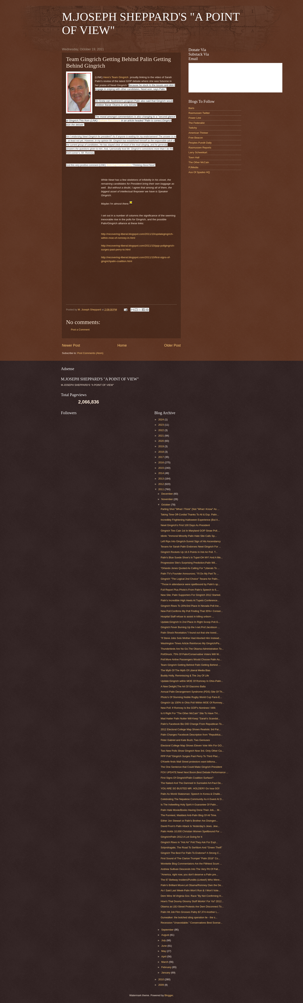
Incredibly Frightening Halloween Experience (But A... (190, 519)
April (164, 956)
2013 (161, 478)
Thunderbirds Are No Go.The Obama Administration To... (192, 648)
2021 (161, 435)
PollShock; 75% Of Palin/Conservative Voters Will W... (191, 654)
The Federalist (196, 122)
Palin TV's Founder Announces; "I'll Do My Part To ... (190, 573)
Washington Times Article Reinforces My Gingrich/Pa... (191, 643)
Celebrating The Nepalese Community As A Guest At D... (192, 799)
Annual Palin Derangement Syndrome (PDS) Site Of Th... (192, 691)
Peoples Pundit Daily (200, 142)
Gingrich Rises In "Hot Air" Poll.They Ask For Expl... (189, 842)
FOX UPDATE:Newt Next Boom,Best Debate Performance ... (194, 772)
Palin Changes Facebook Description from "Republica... (191, 734)
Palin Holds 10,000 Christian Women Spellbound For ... (191, 831)
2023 (161, 424)
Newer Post (71, 345)
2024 (161, 419)
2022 (161, 430)
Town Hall (193, 157)
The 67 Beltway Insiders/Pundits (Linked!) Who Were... (191, 879)
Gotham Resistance (109, 120)
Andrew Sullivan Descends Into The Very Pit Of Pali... (190, 869)
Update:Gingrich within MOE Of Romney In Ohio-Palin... (192, 681)
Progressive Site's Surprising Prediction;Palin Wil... (189, 562)
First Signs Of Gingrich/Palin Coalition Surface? (187, 777)
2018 (161, 451)
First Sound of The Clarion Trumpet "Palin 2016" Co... (190, 858)
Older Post (172, 345)
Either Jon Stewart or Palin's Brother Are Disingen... (189, 820)
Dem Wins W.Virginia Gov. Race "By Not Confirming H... (192, 895)
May (164, 951)
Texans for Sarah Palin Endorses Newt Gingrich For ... (191, 546)
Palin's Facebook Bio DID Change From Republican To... (192, 723)
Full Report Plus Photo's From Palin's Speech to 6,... (190, 589)
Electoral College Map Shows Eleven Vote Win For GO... (192, 745)
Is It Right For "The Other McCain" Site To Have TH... (190, 713)
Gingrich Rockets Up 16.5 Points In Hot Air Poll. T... (189, 552)
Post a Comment (80, 329)
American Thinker (198, 132)
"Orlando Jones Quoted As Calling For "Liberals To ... (190, 568)
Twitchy (192, 127)
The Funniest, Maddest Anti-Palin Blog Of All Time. (189, 815)
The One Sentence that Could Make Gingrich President (191, 766)
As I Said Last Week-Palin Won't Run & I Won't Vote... (190, 890)
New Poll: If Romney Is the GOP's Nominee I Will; (188, 707)
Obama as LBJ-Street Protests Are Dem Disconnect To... (192, 906)
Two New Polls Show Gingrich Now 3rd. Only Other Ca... (192, 750)
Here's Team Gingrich (115, 77)
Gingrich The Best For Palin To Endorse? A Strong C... (191, 852)
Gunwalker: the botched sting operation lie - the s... (189, 917)
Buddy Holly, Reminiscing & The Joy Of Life (185, 675)
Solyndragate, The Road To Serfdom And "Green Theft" (191, 847)
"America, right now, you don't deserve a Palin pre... (189, 874)
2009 (161, 984)
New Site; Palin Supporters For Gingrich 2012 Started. (191, 594)
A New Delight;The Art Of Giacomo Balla (183, 686)
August (165, 934)
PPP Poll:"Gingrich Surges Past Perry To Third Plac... (190, 756)
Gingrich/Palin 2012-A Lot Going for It (181, 836)
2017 (161, 457)
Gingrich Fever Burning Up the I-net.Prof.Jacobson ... (190, 627)
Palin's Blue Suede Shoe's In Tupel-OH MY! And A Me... (192, 557)
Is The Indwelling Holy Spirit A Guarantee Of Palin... (189, 804)
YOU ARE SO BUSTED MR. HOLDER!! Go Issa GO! (190, 788)
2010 (161, 979)
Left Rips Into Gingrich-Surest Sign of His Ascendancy (191, 541)
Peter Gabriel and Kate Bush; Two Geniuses (185, 740)
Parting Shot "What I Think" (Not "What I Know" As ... (190, 509)
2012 (161, 484)
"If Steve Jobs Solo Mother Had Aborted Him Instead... (191, 638)
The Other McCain (198, 162)
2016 (161, 462)
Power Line (194, 117)
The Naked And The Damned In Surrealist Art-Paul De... (192, 783)
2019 (161, 446)
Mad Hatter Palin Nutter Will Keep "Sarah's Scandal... (190, 718)
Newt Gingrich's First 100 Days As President (185, 525)
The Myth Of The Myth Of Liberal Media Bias (185, 670)
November (167, 499)
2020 (161, 440)
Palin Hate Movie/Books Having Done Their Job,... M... (191, 810)
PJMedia (193, 167)
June (164, 945)
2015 (161, 467)
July (163, 940)
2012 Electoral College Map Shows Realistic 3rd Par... (191, 729)
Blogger (169, 995)
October (166, 504)
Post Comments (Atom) (90, 353)
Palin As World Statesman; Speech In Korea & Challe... (191, 793)
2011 (161, 489)
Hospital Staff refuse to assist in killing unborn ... (187, 616)
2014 (161, 473)
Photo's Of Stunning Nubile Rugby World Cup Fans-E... (191, 697)
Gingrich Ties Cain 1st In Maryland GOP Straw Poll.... (190, 530)
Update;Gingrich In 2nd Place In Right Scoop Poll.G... (190, 621)
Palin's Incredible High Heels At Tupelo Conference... (190, 600)
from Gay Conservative (118, 165)
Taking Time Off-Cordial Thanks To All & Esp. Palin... (190, 514)
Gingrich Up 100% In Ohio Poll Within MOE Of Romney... (192, 702)
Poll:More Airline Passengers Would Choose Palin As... (191, 659)
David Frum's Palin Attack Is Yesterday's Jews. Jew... (190, 826)
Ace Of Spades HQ (199, 172)
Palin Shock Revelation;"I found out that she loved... (189, 632)
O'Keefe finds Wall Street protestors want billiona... (189, 761)
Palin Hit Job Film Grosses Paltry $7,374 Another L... (190, 912)
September (167, 929)
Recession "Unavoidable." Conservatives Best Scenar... (191, 922)
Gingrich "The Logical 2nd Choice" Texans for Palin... (190, 578)
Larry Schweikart (197, 152)
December (167, 493)
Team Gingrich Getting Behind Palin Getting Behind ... (190, 664)
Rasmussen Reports (199, 147)
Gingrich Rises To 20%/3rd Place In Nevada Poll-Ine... (191, 605)
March (165, 961)
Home (122, 345)
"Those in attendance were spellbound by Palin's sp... (190, 584)
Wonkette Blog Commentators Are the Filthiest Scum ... (191, 863)
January (166, 972)
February (166, 967)
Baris (191, 108)
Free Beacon (195, 137)
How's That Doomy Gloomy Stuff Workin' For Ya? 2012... (192, 901)
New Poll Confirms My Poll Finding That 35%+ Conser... (192, 611)
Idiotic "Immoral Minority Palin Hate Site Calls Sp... (189, 535)
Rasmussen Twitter (199, 113)
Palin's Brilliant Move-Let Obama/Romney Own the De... (192, 885)
